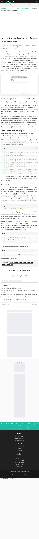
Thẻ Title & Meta (19, 458)
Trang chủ (4, 5)
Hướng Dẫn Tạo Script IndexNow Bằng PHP (14, 299)
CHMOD (15, 194)
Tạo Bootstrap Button (19, 462)
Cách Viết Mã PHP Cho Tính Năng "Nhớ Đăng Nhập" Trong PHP (19, 294)
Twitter (11, 428)
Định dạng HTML (19, 464)
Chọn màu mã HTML (19, 460)
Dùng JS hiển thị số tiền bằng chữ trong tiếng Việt (15, 297)
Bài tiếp (34, 305)
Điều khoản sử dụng (19, 438)
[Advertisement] (20, 24)
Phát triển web (13, 5)
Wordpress (22, 5)
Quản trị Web (31, 5)
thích (2, 426)
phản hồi (14, 426)
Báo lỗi (19, 448)
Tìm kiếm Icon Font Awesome (19, 457)
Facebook (33, 426)
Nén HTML (19, 466)
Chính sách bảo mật (19, 440)
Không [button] (25, 275)
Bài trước (5, 305)
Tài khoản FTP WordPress (16, 280)
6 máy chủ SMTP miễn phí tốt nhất (11, 288)
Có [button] (16, 275)
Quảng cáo (19, 450)
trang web (13, 52)
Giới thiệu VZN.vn (19, 436)
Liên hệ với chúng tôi (19, 446)
